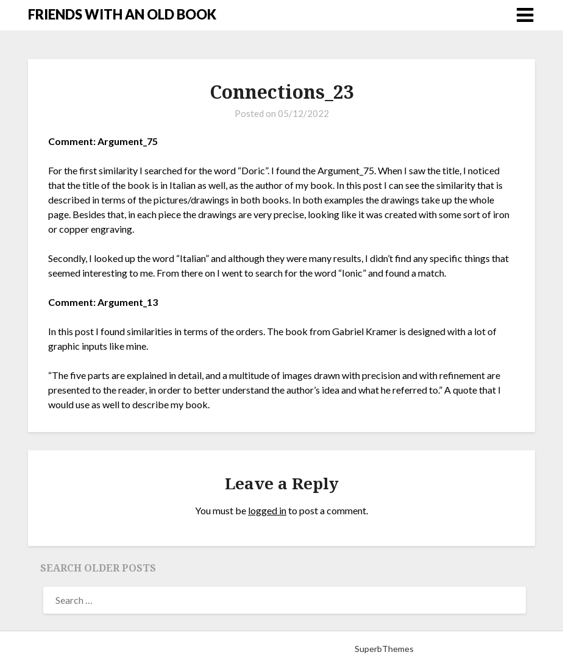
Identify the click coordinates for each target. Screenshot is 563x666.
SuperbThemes (384, 648)
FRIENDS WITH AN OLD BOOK (122, 14)
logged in (267, 510)
